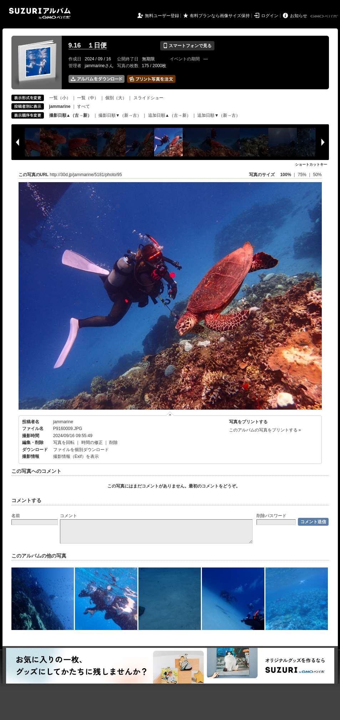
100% (285, 174)
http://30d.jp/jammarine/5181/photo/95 (86, 174)
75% (303, 174)
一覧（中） (87, 97)
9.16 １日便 (87, 45)
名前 (15, 515)
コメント (68, 515)
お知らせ (298, 15)
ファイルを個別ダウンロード (81, 449)
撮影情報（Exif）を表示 (76, 456)
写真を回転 (64, 442)
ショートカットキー (311, 164)
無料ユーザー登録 (162, 15)
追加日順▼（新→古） (218, 115)
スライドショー (148, 97)
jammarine (63, 421)
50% (317, 174)
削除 (113, 442)
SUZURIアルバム (39, 13)
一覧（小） (60, 97)
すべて (83, 106)
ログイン (269, 15)
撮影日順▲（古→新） (70, 115)
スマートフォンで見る (187, 45)
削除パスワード (271, 515)
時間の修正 (92, 442)
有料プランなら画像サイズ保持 (220, 15)
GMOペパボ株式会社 (324, 16)
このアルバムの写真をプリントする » (265, 430)
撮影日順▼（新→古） (119, 115)
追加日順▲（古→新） (169, 115)
